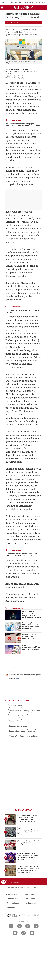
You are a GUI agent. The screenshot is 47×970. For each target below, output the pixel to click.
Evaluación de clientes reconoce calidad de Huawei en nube (30, 636)
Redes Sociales (15, 721)
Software (13, 716)
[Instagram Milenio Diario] (27, 926)
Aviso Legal (31, 903)
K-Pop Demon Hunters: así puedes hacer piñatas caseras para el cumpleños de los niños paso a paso (28, 856)
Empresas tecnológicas (29, 736)
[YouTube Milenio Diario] (15, 933)
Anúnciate (11, 908)
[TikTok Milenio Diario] (23, 933)
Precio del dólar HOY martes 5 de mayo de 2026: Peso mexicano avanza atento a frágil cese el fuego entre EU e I (29, 869)
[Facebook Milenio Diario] (11, 926)
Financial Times (15, 705)
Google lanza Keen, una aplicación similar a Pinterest (22, 311)
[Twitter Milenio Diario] (19, 926)
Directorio (30, 894)
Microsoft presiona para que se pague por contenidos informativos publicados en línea (22, 125)
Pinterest (23, 716)
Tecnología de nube (17, 731)
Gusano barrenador (39, 2)
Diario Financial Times (18, 711)
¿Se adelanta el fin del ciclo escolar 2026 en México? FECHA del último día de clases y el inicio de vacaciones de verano (28, 818)
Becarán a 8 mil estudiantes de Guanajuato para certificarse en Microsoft (31, 614)
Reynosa (29, 2)
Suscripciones (13, 903)
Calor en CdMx (20, 2)
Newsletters (12, 894)
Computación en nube (18, 726)
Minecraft (13, 736)
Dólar (12, 2)
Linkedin (31, 731)
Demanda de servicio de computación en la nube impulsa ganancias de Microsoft (22, 554)
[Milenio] (23, 7)
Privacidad (30, 899)
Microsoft (35, 711)
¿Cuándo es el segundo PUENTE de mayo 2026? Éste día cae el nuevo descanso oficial (28, 843)
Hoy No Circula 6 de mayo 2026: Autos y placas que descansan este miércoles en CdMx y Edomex (28, 831)
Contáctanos (12, 899)
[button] (2, 8)
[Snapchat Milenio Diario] (32, 933)
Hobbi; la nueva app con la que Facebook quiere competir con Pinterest (31, 648)
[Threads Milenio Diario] (36, 926)
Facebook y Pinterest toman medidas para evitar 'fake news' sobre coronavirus (31, 626)
